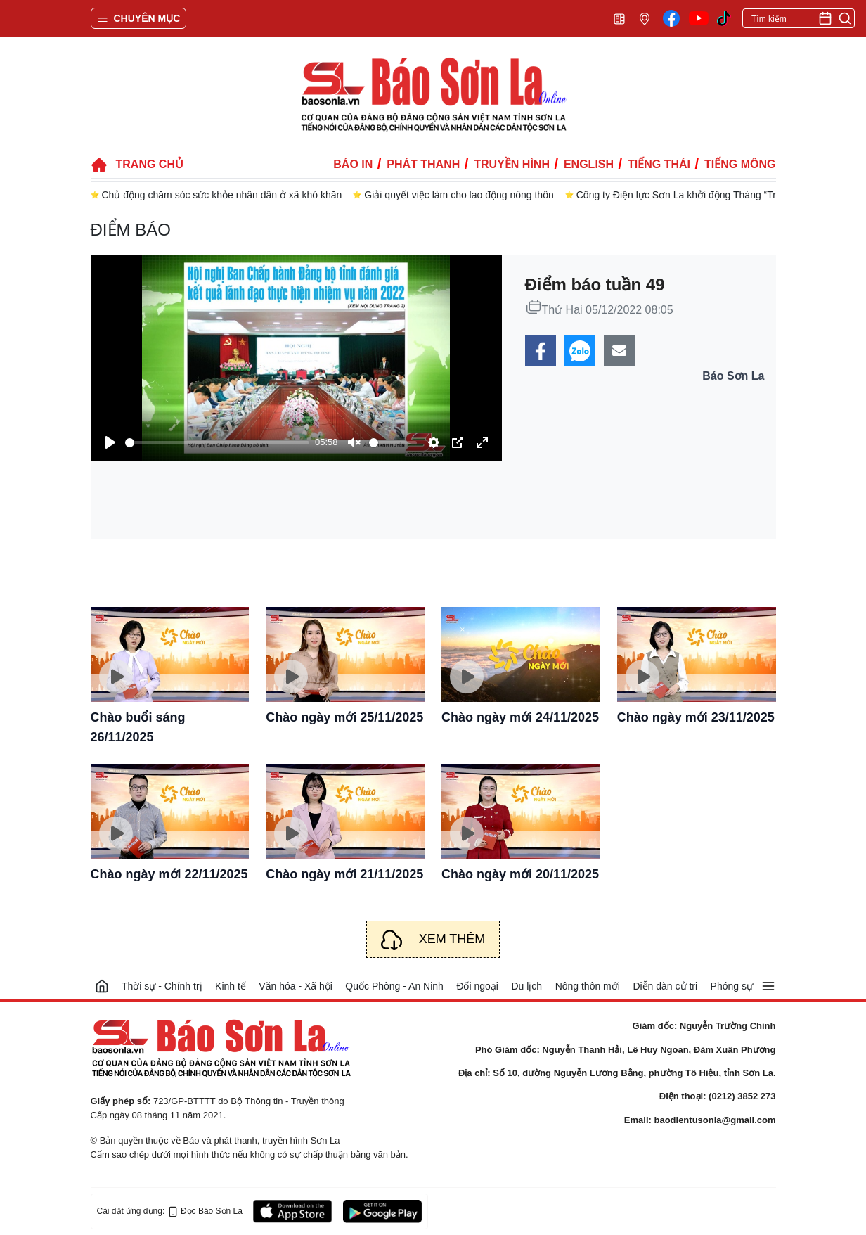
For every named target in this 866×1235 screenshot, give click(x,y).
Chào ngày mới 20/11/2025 (520, 874)
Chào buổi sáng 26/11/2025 (138, 727)
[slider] (217, 442)
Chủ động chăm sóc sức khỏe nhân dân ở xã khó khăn (222, 194)
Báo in (353, 164)
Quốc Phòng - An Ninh (394, 986)
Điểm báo (131, 229)
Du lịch (526, 986)
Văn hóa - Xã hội (295, 986)
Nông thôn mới (587, 986)
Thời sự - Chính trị (162, 986)
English (589, 164)
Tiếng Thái (659, 164)
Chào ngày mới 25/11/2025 (344, 717)
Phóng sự (732, 986)
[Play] (110, 442)
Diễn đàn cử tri (665, 986)
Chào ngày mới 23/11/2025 (696, 717)
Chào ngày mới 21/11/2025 (344, 874)
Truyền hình (512, 164)
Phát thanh (423, 164)
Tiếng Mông (739, 164)
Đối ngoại (477, 986)
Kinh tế (230, 986)
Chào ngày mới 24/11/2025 (520, 717)
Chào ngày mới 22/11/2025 (169, 874)
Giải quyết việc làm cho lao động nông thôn (458, 194)
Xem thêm (452, 939)
